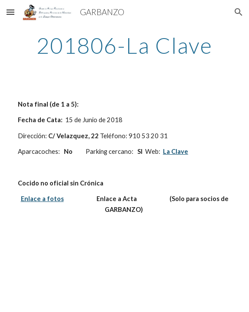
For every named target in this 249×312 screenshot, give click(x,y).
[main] (124, 45)
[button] (10, 12)
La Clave (175, 151)
